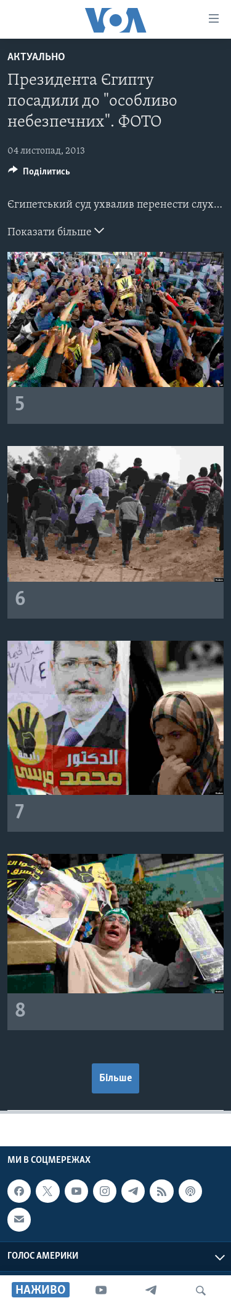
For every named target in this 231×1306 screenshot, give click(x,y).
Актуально (36, 57)
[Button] (39, 174)
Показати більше (55, 231)
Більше (115, 1078)
